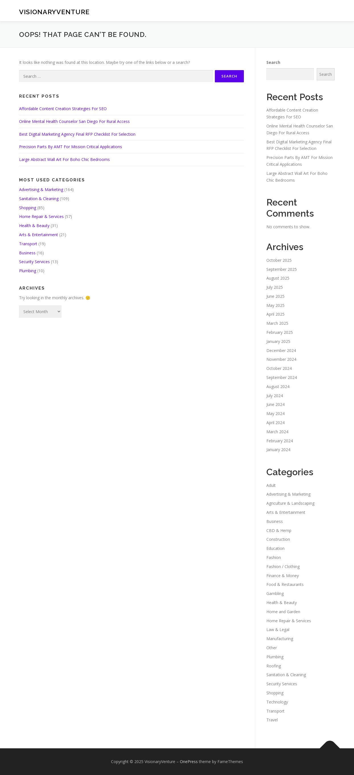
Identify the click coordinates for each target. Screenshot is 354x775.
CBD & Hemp (278, 530)
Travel (272, 719)
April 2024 (275, 422)
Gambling (275, 593)
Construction (278, 539)
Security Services (34, 261)
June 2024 (275, 404)
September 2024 (281, 377)
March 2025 (277, 323)
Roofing (273, 666)
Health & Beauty (34, 225)
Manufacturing (279, 638)
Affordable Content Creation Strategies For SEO (63, 108)
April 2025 (275, 314)
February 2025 (279, 332)
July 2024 (274, 395)
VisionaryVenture (54, 11)
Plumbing (27, 270)
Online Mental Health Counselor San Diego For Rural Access (74, 121)
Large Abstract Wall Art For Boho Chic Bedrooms (64, 159)
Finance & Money (282, 575)
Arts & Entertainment (38, 234)
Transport (28, 243)
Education (275, 548)
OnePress (189, 761)
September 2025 (281, 269)
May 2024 (275, 413)
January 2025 (278, 341)
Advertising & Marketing (41, 189)
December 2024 (281, 350)
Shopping (27, 207)
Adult (271, 485)
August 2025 (277, 278)
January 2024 (278, 449)
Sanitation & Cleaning (39, 198)
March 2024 (277, 431)
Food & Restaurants (285, 584)
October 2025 (279, 260)
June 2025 (275, 296)
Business (27, 252)
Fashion (273, 557)
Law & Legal (277, 629)
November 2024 (281, 359)
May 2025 (275, 305)
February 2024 (279, 440)
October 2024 (279, 368)
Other (271, 647)
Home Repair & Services (41, 216)
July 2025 (274, 287)
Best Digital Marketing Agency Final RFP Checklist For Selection (77, 134)
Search (273, 62)
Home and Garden (283, 611)
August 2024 (277, 386)
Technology (277, 702)
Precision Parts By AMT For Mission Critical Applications (70, 146)
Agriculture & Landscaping (290, 503)
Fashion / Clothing (283, 566)
